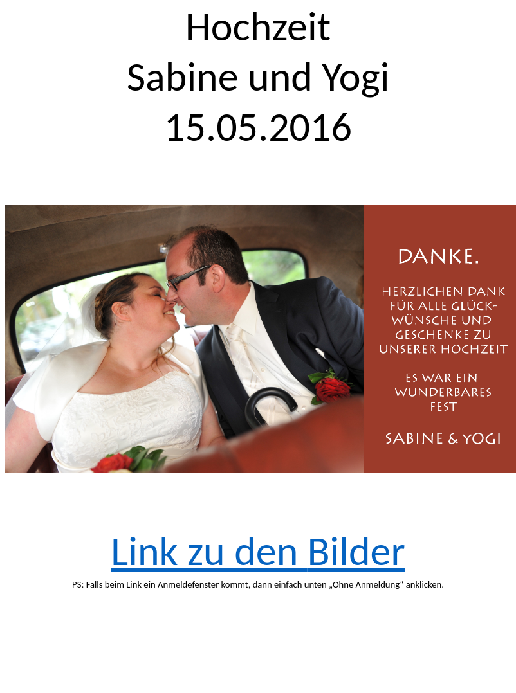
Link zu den (258, 551)
